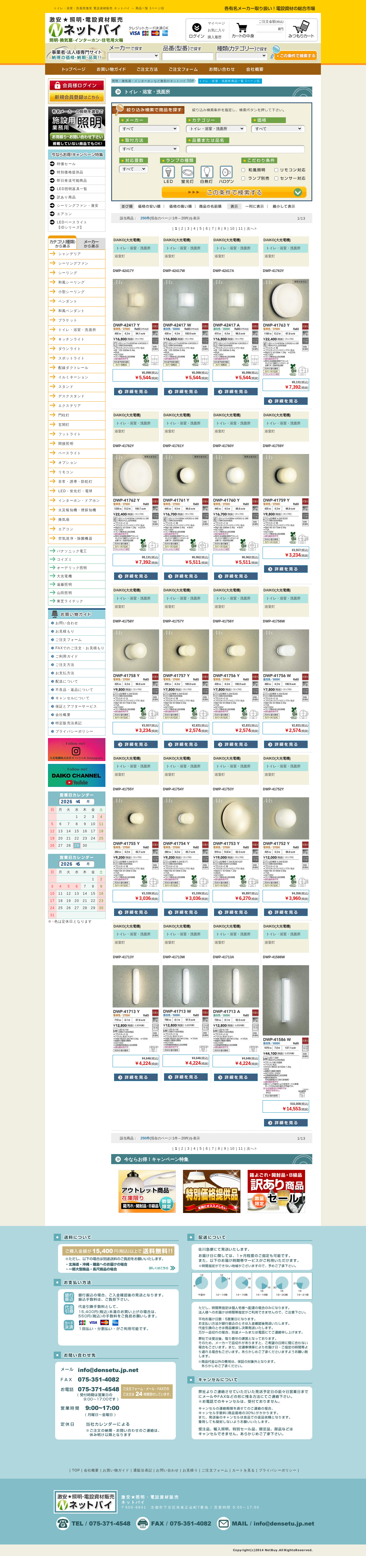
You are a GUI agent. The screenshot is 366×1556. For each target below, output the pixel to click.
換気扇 (64, 520)
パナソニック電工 (72, 551)
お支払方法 (64, 673)
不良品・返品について (74, 690)
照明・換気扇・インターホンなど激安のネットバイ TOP (153, 81)
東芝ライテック (70, 601)
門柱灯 (64, 415)
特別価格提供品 (70, 172)
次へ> (252, 229)
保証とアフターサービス (76, 706)
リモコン (66, 472)
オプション (67, 463)
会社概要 (63, 715)
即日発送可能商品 (72, 181)
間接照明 (66, 444)
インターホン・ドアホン (79, 501)
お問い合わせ (66, 623)
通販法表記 (142, 1470)
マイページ (216, 23)
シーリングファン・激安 (78, 206)
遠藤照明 (64, 584)
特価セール (66, 164)
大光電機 (64, 576)
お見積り (190, 1470)
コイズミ (64, 559)
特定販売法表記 (68, 723)
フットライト (69, 434)
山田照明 (64, 593)
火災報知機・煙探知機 (77, 510)
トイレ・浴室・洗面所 (77, 330)
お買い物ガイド (116, 1470)
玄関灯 (64, 425)
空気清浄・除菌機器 (75, 538)
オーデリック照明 (72, 568)
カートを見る (243, 1470)
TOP (76, 1470)
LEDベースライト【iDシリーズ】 (72, 224)
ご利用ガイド (66, 656)
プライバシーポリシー (74, 731)
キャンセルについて (72, 698)
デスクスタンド (71, 396)
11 (240, 229)
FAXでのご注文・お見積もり (80, 648)
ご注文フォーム (68, 640)
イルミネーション (73, 377)
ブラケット (67, 320)
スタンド (66, 387)
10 (232, 229)
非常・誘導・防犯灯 (75, 482)
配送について (66, 681)
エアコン (64, 214)
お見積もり (64, 631)
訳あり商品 (66, 197)
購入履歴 (214, 37)
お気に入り (216, 30)
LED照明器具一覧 (72, 189)
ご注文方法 (64, 665)
